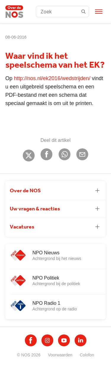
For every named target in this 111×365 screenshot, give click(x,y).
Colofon (87, 355)
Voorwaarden (60, 355)
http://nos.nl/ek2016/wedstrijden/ (52, 78)
